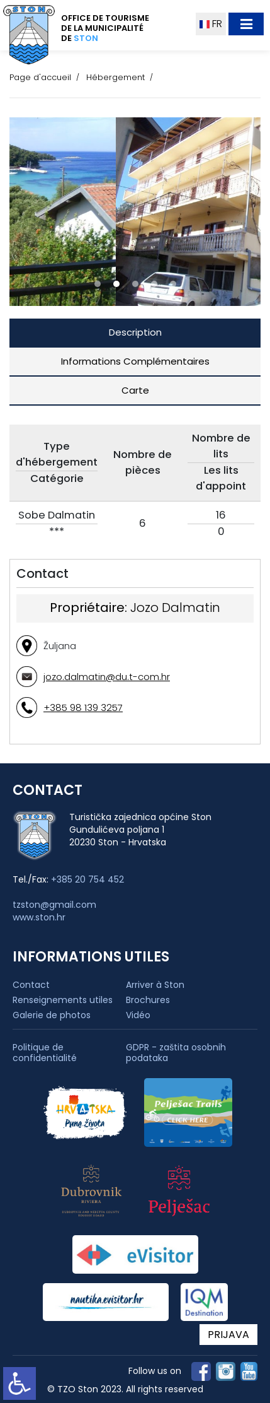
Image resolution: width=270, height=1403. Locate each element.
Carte (135, 390)
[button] (97, 284)
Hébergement (115, 77)
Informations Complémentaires (135, 361)
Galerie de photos (52, 1015)
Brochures (148, 1000)
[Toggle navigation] (246, 24)
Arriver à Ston (155, 984)
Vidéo (138, 1015)
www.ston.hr (39, 917)
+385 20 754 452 (87, 879)
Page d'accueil (40, 77)
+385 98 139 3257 (83, 707)
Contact (31, 984)
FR (211, 23)
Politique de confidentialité (45, 1053)
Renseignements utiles (63, 1000)
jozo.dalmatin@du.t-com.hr (106, 676)
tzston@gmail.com (54, 904)
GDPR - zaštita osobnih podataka (176, 1053)
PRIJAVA (228, 1334)
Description (135, 332)
